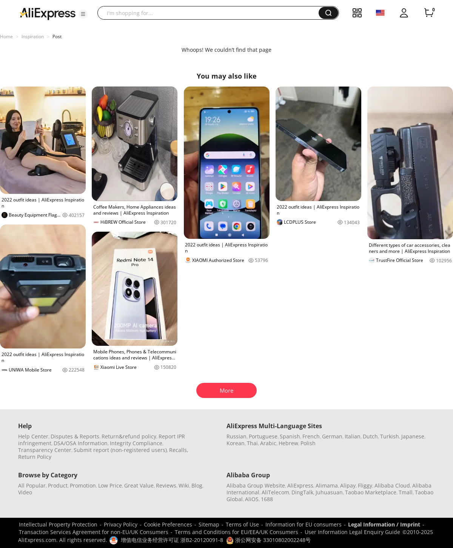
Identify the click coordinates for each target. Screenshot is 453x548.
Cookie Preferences (168, 524)
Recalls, (178, 450)
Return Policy (34, 456)
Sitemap (209, 524)
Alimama (327, 485)
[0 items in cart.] (429, 13)
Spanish (290, 436)
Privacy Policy (120, 524)
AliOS (252, 499)
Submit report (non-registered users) (120, 450)
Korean (235, 443)
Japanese (412, 436)
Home (6, 36)
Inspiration (33, 36)
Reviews (166, 485)
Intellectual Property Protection (58, 524)
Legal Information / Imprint (384, 524)
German (332, 436)
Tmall (406, 492)
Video (25, 492)
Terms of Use (242, 524)
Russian (236, 436)
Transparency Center (44, 450)
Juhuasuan (329, 492)
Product (58, 485)
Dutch (370, 436)
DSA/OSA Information (81, 443)
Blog (196, 485)
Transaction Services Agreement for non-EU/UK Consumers (93, 532)
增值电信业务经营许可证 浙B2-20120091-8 (172, 539)
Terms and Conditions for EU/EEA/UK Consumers (236, 532)
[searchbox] (211, 12)
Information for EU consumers (303, 524)
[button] (83, 14)
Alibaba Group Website (255, 485)
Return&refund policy (129, 436)
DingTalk (302, 492)
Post (57, 36)
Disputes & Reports (75, 436)
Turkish (389, 436)
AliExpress (300, 485)
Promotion (83, 485)
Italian (353, 436)
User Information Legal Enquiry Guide (352, 532)
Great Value (139, 485)
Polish (308, 443)
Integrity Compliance (136, 443)
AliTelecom (275, 492)
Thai (252, 443)
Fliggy (365, 485)
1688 (267, 499)
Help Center (33, 436)
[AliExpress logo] (47, 13)
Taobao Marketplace (370, 492)
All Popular (32, 485)
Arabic (268, 443)
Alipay (348, 485)
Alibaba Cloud (392, 485)
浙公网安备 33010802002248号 (268, 539)
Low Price (110, 485)
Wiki (184, 485)
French (311, 436)
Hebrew (288, 443)
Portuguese (263, 436)
